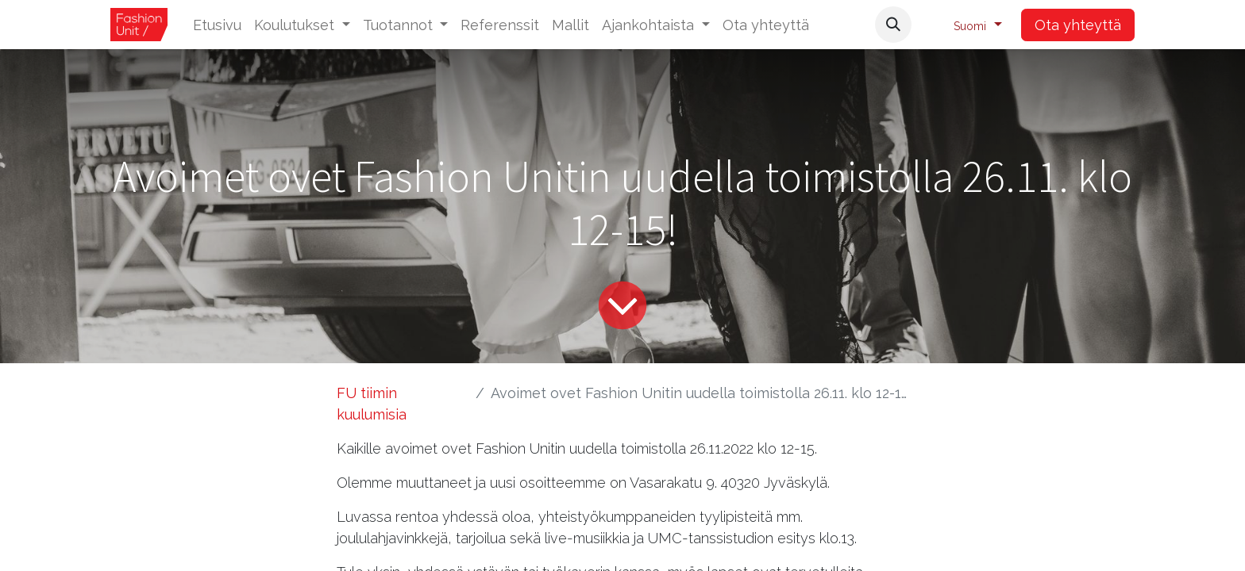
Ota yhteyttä (1078, 25)
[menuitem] (217, 25)
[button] (893, 24)
